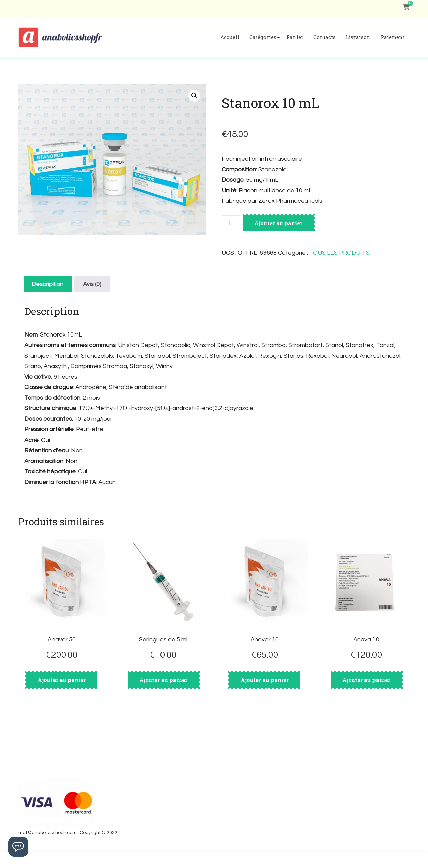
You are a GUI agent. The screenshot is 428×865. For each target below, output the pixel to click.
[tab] (47, 284)
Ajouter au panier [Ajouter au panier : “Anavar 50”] (62, 679)
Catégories (262, 37)
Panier (294, 37)
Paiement (393, 37)
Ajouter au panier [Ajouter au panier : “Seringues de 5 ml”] (163, 679)
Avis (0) (92, 284)
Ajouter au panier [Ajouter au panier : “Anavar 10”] (265, 679)
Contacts (324, 37)
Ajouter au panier (278, 223)
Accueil (229, 37)
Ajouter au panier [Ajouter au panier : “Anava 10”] (366, 679)
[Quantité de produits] (231, 223)
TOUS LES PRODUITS (339, 253)
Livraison (358, 37)
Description (47, 284)
